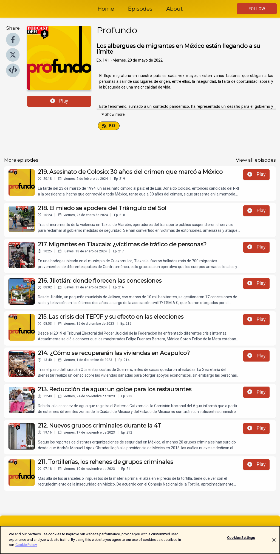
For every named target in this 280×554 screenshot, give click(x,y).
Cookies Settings (241, 540)
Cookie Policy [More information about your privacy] (26, 547)
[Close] (274, 542)
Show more (113, 114)
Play (59, 101)
